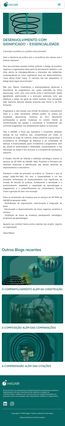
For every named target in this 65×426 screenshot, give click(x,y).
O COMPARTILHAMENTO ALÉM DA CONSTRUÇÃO (32, 289)
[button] (59, 4)
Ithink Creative (39, 417)
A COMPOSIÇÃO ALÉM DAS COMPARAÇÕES (29, 327)
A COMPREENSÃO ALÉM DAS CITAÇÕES (26, 366)
